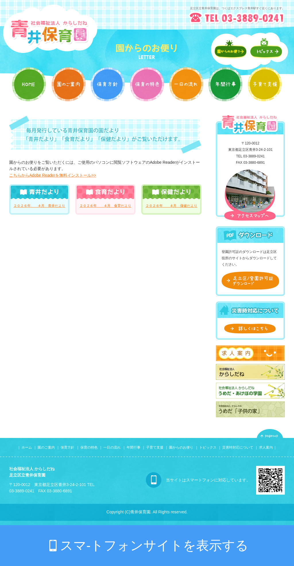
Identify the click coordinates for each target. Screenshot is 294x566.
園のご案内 (46, 447)
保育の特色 (89, 447)
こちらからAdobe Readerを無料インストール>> (52, 175)
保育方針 (67, 447)
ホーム (27, 447)
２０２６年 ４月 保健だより (171, 206)
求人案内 (266, 447)
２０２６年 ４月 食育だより (105, 206)
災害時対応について (237, 447)
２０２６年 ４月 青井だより (39, 206)
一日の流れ (112, 447)
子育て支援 (154, 447)
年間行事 (133, 447)
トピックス (207, 447)
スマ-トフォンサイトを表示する (154, 545)
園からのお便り (181, 447)
